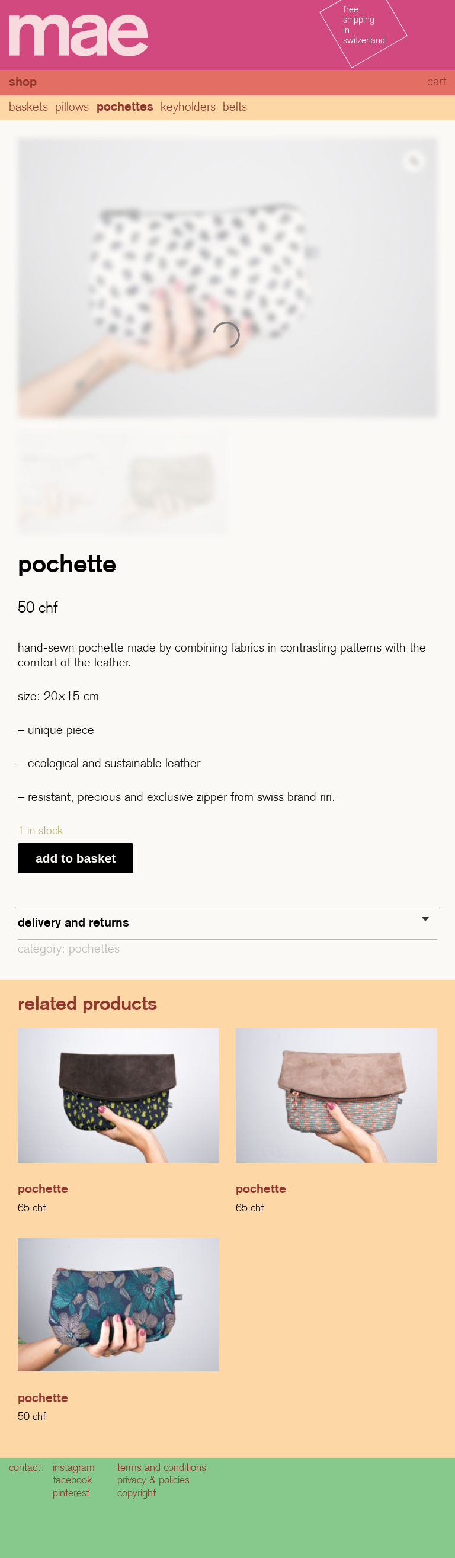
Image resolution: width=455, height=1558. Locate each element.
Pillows (72, 106)
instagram (74, 1467)
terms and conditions (161, 1467)
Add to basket (76, 858)
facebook (72, 1479)
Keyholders (188, 106)
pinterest (71, 1492)
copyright (136, 1492)
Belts (235, 106)
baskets (28, 106)
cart (436, 81)
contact (24, 1467)
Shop (23, 81)
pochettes (125, 106)
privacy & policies (153, 1479)
